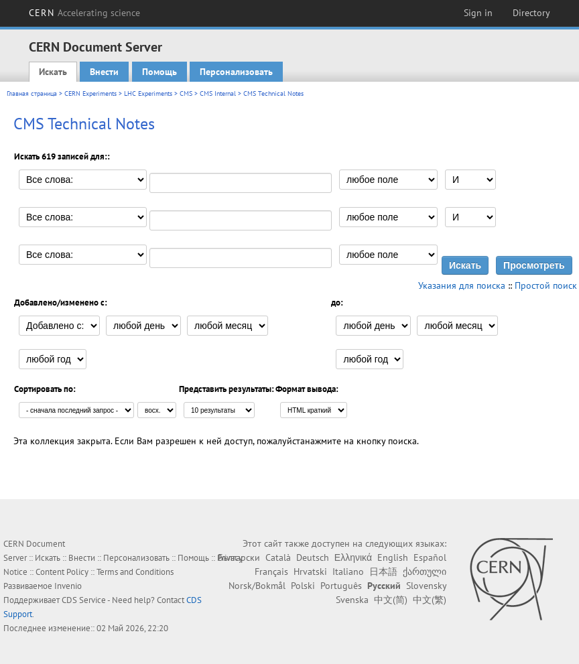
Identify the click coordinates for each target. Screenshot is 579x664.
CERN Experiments (90, 93)
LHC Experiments (148, 93)
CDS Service (84, 600)
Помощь (159, 72)
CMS (186, 93)
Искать (53, 72)
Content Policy (62, 572)
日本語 (383, 572)
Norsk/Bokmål (257, 586)
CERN (84, 13)
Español (429, 557)
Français (271, 572)
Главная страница (32, 93)
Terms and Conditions (135, 572)
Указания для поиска (461, 285)
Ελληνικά (353, 557)
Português (341, 586)
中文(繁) (429, 600)
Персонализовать (236, 72)
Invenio (68, 586)
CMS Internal (218, 93)
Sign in (478, 13)
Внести (104, 72)
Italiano (348, 572)
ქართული (424, 572)
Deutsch (312, 557)
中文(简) (390, 600)
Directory (531, 13)
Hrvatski (310, 572)
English (392, 557)
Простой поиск (546, 285)
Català (278, 557)
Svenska (352, 600)
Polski (303, 586)
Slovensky (426, 586)
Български (239, 557)
